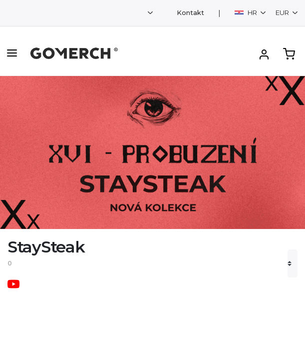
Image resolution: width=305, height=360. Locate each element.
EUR (283, 12)
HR (247, 12)
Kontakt (190, 12)
